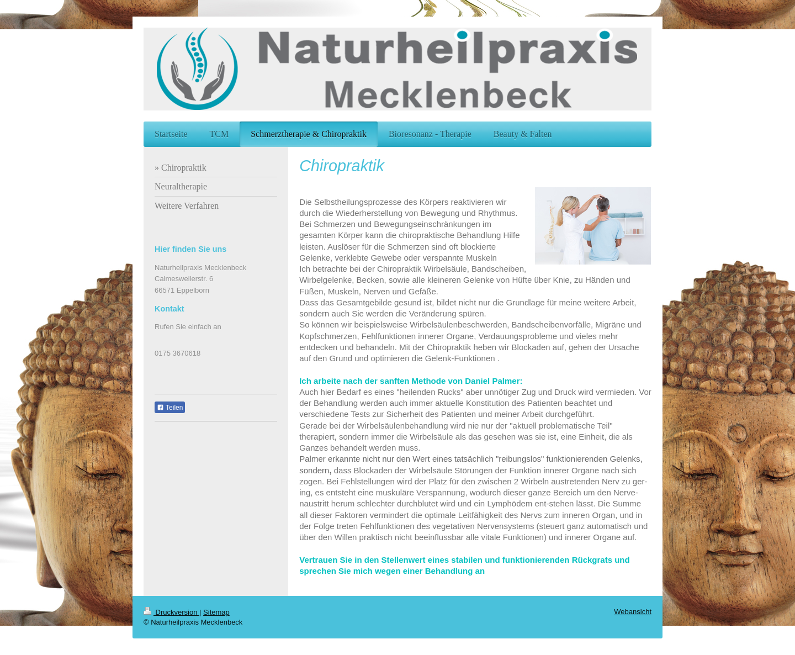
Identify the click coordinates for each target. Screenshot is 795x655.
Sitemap (216, 612)
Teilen (170, 407)
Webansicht (632, 612)
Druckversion (171, 612)
